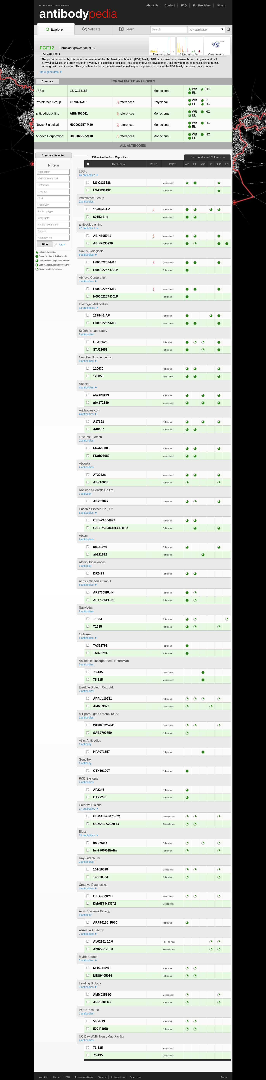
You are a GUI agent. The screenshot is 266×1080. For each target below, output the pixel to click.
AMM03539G (102, 994)
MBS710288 (101, 968)
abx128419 (101, 395)
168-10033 (100, 877)
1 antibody (85, 493)
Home (42, 5)
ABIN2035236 (103, 243)
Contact (170, 5)
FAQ (184, 5)
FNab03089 (101, 455)
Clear (62, 244)
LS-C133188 (78, 90)
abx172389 (101, 402)
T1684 (97, 619)
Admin (224, 1077)
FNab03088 (101, 448)
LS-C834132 (102, 190)
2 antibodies (86, 201)
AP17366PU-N (103, 600)
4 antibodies (86, 281)
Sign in (221, 5)
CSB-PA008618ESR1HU (110, 528)
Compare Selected (53, 155)
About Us (152, 5)
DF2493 (98, 573)
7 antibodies (86, 933)
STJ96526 (100, 342)
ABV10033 (100, 482)
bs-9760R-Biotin (105, 850)
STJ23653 (100, 349)
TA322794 (100, 653)
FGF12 (65, 5)
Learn (126, 29)
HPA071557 (101, 751)
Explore (54, 29)
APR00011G (102, 1002)
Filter (44, 244)
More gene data (49, 71)
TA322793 (100, 645)
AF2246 (98, 789)
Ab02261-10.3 (103, 949)
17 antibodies (87, 808)
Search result (53, 5)
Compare (48, 81)
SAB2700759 (102, 732)
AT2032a (99, 474)
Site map (102, 1077)
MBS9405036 (102, 975)
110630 (98, 368)
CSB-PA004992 (104, 520)
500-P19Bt (100, 1028)
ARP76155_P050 (105, 922)
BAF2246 (99, 797)
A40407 (98, 429)
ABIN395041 (79, 113)
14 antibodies (87, 307)
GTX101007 (101, 770)
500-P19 (99, 1021)
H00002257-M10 (81, 124)
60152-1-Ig (100, 216)
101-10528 (100, 869)
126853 (98, 376)
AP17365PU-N (103, 592)
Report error (135, 1077)
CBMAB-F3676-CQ (106, 816)
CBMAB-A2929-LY (106, 824)
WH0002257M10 (104, 725)
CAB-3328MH (102, 896)
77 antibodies (87, 228)
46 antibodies (87, 175)
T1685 (97, 626)
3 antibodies (86, 987)
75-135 (98, 679)
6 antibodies (86, 254)
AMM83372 (101, 706)
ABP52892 (100, 501)
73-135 (98, 672)
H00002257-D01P (105, 270)
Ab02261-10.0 (103, 941)
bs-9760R (100, 843)
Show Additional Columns (206, 157)
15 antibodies (87, 835)
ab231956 (100, 547)
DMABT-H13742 (104, 903)
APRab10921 (102, 698)
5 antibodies (86, 360)
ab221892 (100, 554)
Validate (91, 29)
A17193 (98, 421)
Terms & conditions (84, 1077)
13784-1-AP (78, 102)
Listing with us (118, 1077)
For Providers (202, 5)
